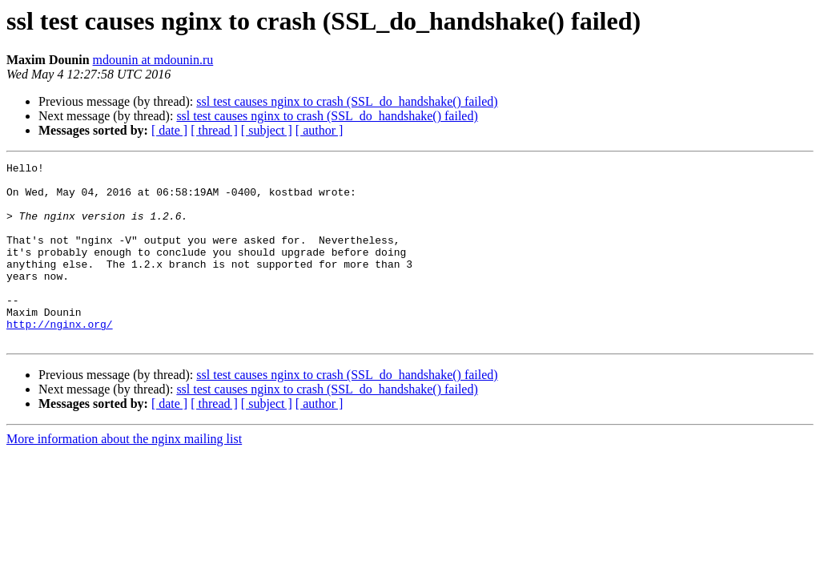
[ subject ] (266, 130)
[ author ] (319, 130)
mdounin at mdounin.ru (153, 60)
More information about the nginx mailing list (124, 475)
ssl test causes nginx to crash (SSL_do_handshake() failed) (346, 101)
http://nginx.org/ (59, 357)
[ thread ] (214, 130)
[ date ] (169, 130)
